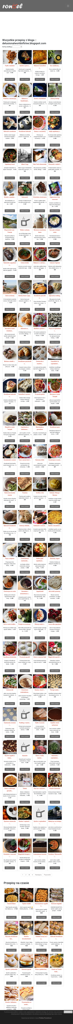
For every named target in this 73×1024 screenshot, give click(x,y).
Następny (38, 875)
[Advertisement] (36, 25)
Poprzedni (47, 875)
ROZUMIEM (68, 1012)
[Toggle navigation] (68, 6)
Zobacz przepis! (10, 79)
